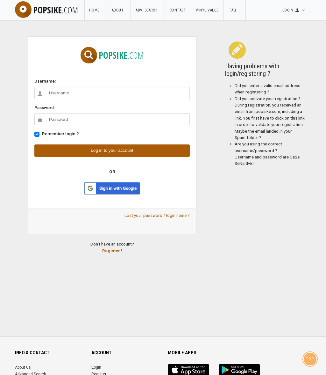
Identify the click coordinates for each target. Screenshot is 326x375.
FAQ (235, 10)
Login (96, 367)
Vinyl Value (207, 10)
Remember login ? (60, 133)
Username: (45, 81)
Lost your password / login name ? (157, 215)
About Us (23, 367)
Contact (178, 10)
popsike (46, 10)
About (119, 10)
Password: (44, 107)
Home (95, 10)
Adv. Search (148, 10)
